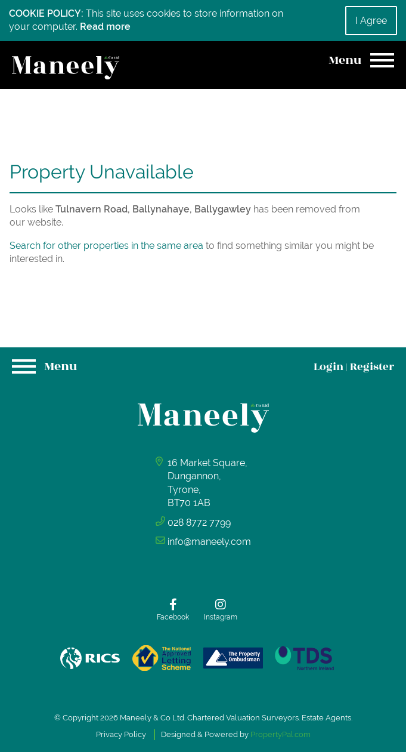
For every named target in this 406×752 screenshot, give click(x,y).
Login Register (354, 367)
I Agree (371, 20)
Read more (105, 26)
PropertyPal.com (280, 734)
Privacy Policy (121, 734)
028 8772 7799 (199, 522)
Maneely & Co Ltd (152, 717)
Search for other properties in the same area (106, 245)
